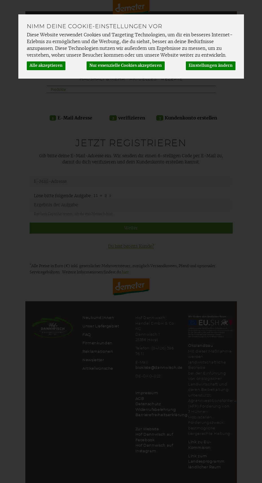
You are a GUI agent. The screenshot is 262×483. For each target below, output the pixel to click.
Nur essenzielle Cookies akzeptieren (125, 66)
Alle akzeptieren (46, 66)
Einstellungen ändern (211, 66)
